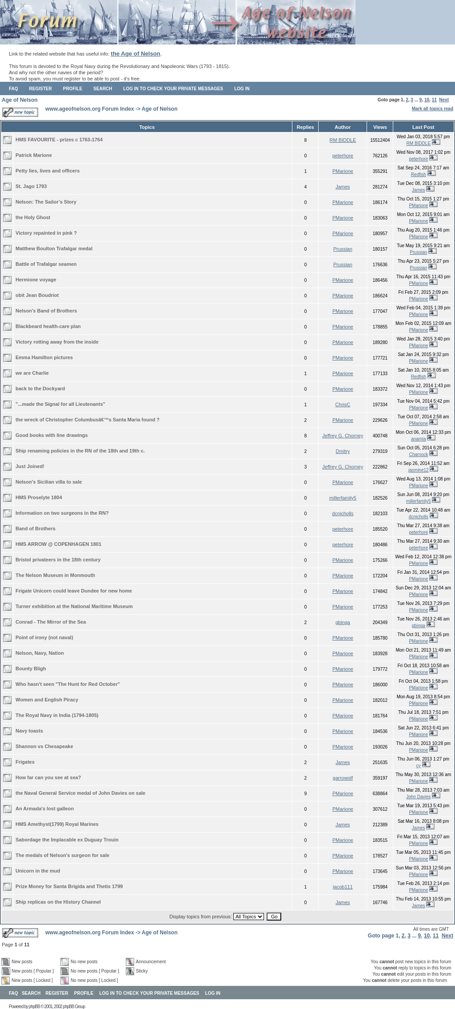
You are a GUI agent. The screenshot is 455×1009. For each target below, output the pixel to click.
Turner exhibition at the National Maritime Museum (74, 606)
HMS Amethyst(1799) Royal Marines (57, 824)
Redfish (418, 174)
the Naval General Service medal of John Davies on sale (80, 793)
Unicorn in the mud (38, 870)
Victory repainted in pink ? (46, 233)
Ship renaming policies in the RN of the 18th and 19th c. (80, 450)
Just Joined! (30, 466)
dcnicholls (342, 513)
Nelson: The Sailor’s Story (46, 201)
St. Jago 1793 (31, 186)
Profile (72, 88)
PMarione (342, 171)
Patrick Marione (34, 155)
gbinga (342, 622)
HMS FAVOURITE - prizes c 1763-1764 (59, 139)
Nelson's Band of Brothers (46, 310)
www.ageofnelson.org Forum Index (89, 109)
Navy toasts (29, 730)
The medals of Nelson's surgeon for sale (62, 855)
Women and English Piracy (47, 699)
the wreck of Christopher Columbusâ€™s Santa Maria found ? (88, 419)
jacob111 (343, 886)
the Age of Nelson (135, 53)
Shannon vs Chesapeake (44, 746)
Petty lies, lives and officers (48, 170)
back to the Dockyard (40, 388)
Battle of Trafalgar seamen (46, 264)
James (342, 186)
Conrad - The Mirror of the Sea (51, 622)
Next (444, 99)
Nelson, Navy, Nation (40, 653)
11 (434, 99)
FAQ (13, 88)
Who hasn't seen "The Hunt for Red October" (68, 684)
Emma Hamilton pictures (44, 357)
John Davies (418, 796)
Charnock (418, 454)
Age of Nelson (20, 100)
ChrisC (343, 404)
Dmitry (343, 451)
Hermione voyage (36, 279)
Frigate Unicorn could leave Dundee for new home (74, 590)
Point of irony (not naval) (44, 637)
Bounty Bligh (31, 668)
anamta (418, 438)
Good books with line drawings (52, 435)
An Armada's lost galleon (45, 808)
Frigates (25, 762)
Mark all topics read (432, 108)
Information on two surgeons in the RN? (62, 513)
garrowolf (343, 778)
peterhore (342, 155)
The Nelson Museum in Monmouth (55, 575)
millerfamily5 (342, 497)
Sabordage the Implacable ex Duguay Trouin (67, 839)
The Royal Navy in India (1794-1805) (57, 715)
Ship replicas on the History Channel (58, 902)
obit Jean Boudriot (37, 295)
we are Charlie (32, 373)
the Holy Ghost (33, 217)
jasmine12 (418, 470)
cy (418, 765)
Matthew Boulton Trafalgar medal (54, 248)
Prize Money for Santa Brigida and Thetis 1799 (69, 886)
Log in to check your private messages (173, 88)
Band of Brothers (36, 528)
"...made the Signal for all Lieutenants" (60, 404)
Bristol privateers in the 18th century (58, 559)
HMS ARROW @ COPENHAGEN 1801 (58, 544)
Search (102, 88)
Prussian (342, 249)
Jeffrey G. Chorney (342, 435)
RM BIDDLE (342, 140)
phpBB (34, 1006)
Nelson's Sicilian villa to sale (49, 481)
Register (40, 88)
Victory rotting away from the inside (57, 341)
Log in (241, 88)
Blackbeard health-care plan (48, 326)
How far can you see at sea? (48, 777)
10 (426, 99)
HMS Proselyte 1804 (39, 497)
